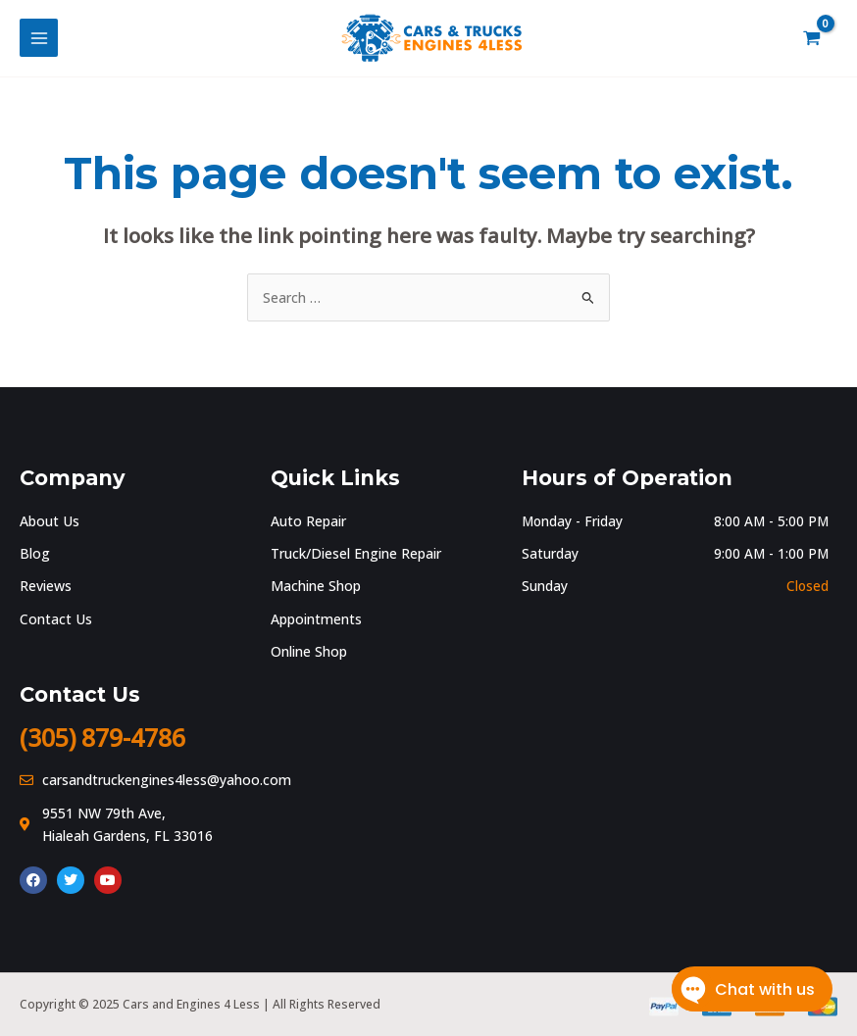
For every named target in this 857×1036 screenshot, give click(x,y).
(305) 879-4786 (108, 737)
